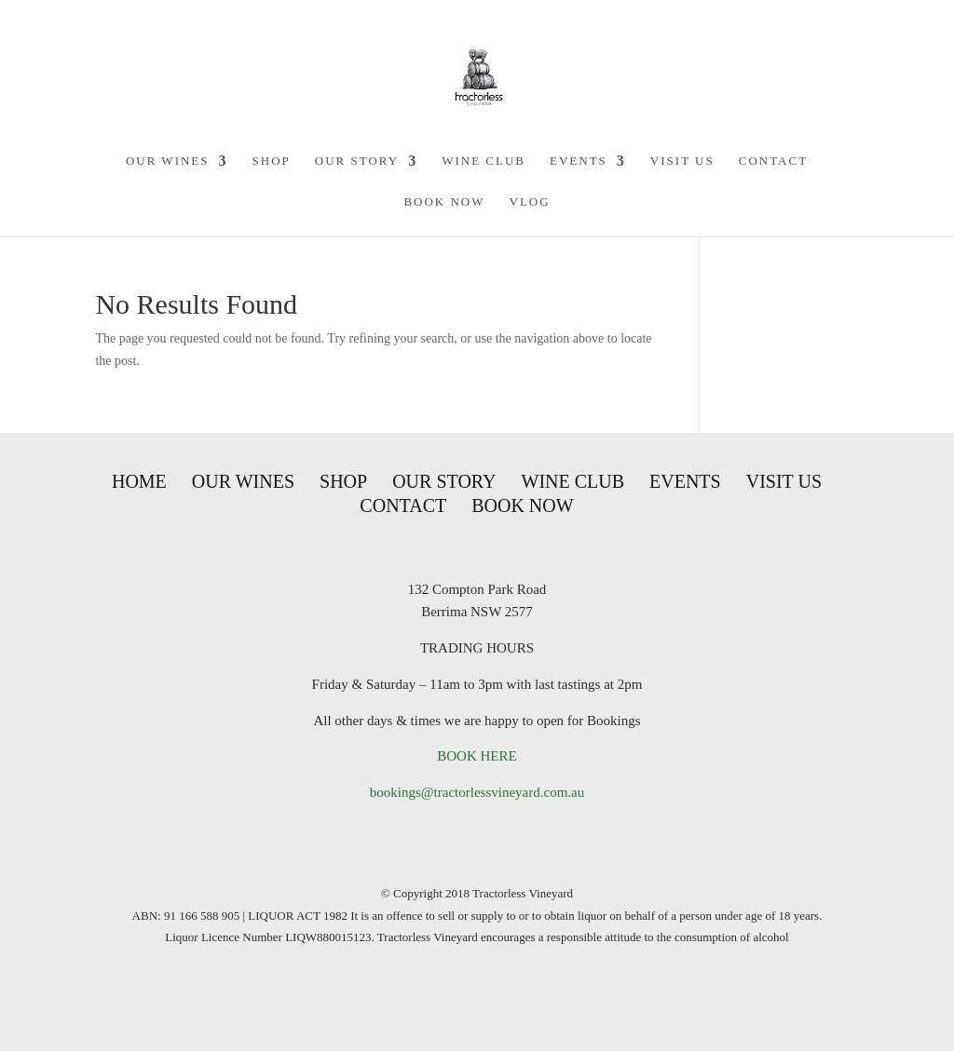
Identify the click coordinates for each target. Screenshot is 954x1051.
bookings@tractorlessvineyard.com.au (477, 792)
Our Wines (168, 161)
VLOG (530, 202)
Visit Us (682, 161)
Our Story (357, 161)
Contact (773, 161)
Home (139, 481)
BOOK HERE (476, 755)
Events (578, 161)
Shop (271, 161)
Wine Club (483, 161)
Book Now (443, 202)
